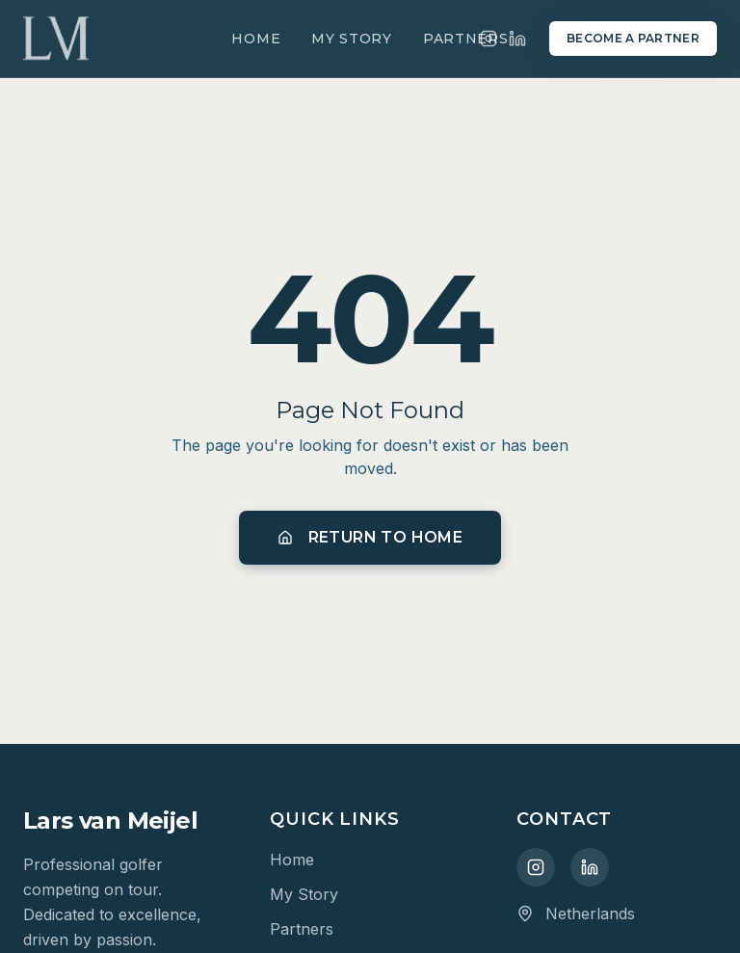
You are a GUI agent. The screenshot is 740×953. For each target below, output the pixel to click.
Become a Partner (633, 38)
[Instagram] (535, 867)
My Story (351, 38)
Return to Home (370, 537)
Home (255, 38)
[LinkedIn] (517, 38)
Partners (466, 38)
